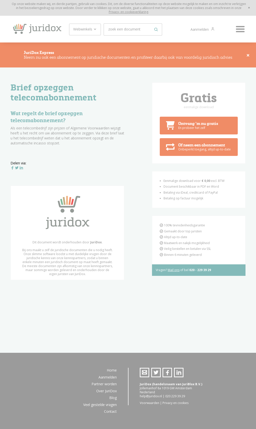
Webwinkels (85, 29)
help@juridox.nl (151, 396)
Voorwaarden (149, 403)
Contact (110, 411)
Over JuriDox (106, 391)
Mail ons (174, 271)
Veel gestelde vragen (100, 404)
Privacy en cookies (175, 403)
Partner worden (104, 384)
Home (112, 370)
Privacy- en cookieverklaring (128, 12)
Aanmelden (200, 29)
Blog (113, 397)
